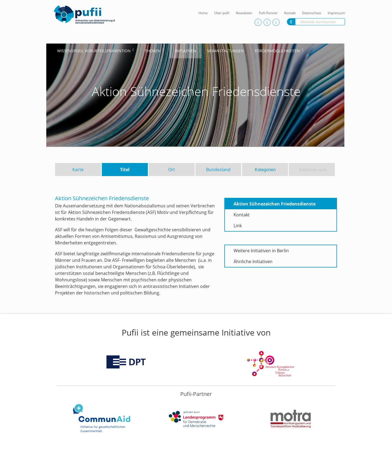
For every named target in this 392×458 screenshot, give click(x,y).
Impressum (336, 13)
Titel (125, 170)
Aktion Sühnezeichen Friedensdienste (275, 204)
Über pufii (221, 13)
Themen (153, 50)
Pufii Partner (268, 13)
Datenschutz (311, 13)
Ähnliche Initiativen (253, 262)
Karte (78, 170)
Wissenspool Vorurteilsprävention (94, 50)
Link (238, 226)
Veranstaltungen (225, 50)
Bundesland (218, 170)
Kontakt (290, 13)
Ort (171, 170)
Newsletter (244, 13)
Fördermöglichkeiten (277, 50)
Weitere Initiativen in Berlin (261, 251)
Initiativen (185, 50)
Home (203, 13)
